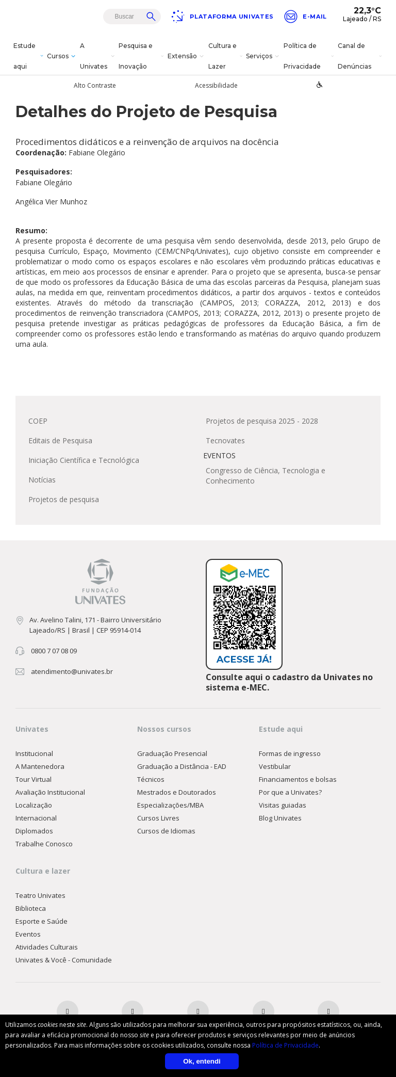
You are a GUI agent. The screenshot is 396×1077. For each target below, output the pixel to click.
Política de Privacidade (309, 56)
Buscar (151, 16)
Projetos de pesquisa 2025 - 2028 (262, 421)
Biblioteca (30, 908)
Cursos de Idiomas (166, 831)
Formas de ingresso (290, 754)
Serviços (264, 56)
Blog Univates (280, 818)
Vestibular (275, 766)
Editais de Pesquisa (60, 441)
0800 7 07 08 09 (54, 651)
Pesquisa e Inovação (142, 56)
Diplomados (34, 831)
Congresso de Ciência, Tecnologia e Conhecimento (265, 476)
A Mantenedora (39, 766)
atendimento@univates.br (72, 672)
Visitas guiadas (282, 805)
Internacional (36, 818)
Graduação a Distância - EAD (181, 766)
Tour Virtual (33, 779)
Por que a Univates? (290, 792)
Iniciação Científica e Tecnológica (83, 460)
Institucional (34, 754)
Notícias (42, 480)
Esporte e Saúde (41, 921)
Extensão (187, 56)
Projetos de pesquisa (63, 500)
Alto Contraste (95, 85)
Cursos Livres (158, 818)
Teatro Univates (40, 896)
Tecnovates (225, 441)
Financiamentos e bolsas (298, 779)
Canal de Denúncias (361, 56)
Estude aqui (29, 56)
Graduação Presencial (172, 754)
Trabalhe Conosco (44, 844)
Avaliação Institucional (50, 792)
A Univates (98, 56)
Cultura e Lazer (226, 56)
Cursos (62, 56)
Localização (33, 805)
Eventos (28, 934)
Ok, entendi (202, 1061)
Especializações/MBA (170, 805)
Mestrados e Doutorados (176, 792)
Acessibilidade (216, 85)
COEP (37, 421)
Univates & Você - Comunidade (63, 960)
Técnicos (150, 779)
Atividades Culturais (46, 947)
